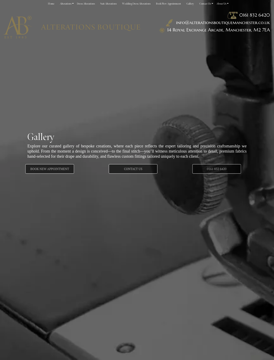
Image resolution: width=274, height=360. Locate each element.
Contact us (133, 169)
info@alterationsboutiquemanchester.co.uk (217, 22)
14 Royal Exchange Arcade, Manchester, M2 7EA (218, 30)
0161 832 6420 (254, 15)
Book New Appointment (40, 169)
